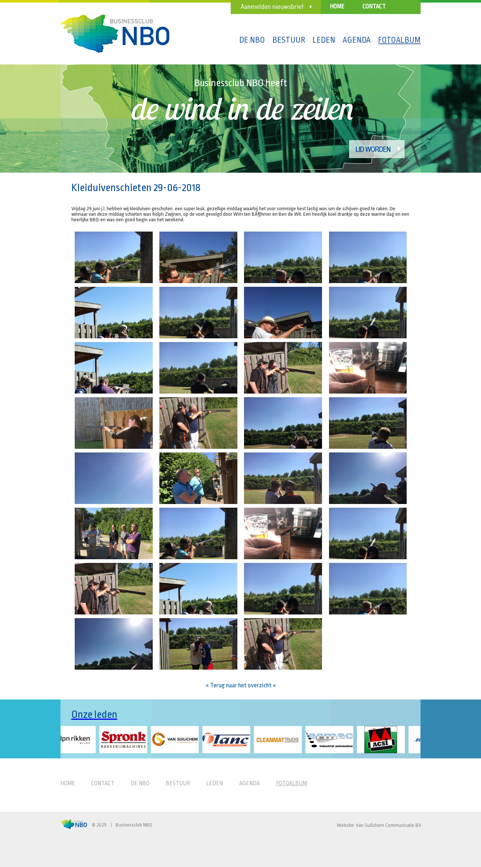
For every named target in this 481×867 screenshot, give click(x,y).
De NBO (252, 40)
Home (337, 6)
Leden (323, 40)
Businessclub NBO (134, 825)
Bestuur (288, 40)
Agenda (357, 40)
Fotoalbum (399, 40)
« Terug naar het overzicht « (241, 685)
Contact (374, 6)
